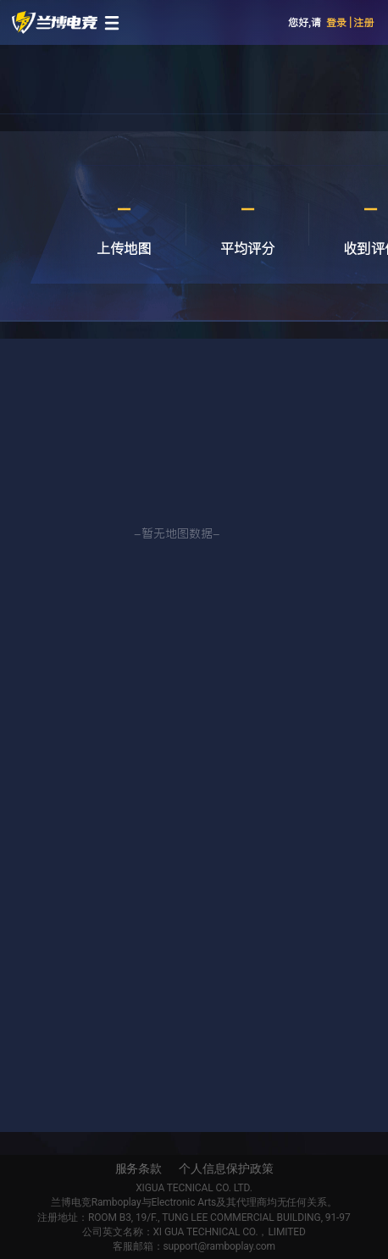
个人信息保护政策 (226, 1168)
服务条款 (139, 1168)
